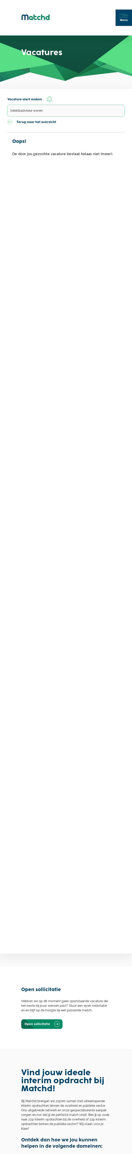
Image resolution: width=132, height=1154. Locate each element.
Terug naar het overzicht (31, 122)
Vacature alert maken (29, 99)
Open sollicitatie (41, 1024)
